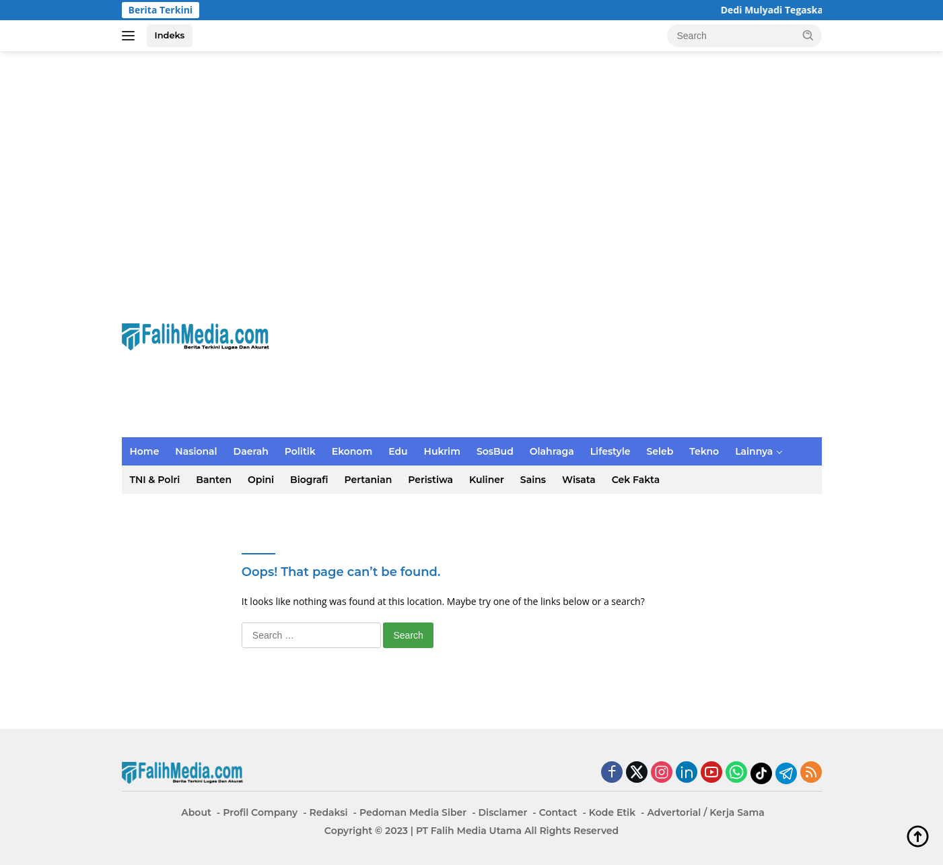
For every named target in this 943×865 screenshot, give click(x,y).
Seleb (659, 451)
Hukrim (442, 451)
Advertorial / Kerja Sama (705, 812)
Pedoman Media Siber (412, 812)
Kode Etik (612, 812)
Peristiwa (430, 480)
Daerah (251, 451)
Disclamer (503, 812)
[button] (808, 35)
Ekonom (352, 451)
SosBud (495, 451)
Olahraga (552, 451)
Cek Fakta (636, 480)
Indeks (170, 35)
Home (145, 451)
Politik (300, 451)
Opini (261, 480)
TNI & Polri (155, 480)
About (196, 812)
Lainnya (754, 451)
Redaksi (329, 812)
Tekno (704, 451)
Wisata (579, 480)
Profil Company (260, 812)
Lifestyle (610, 451)
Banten (214, 480)
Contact (558, 812)
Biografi (309, 480)
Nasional (196, 451)
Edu (397, 451)
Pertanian (368, 480)
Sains (533, 480)
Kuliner (486, 480)
